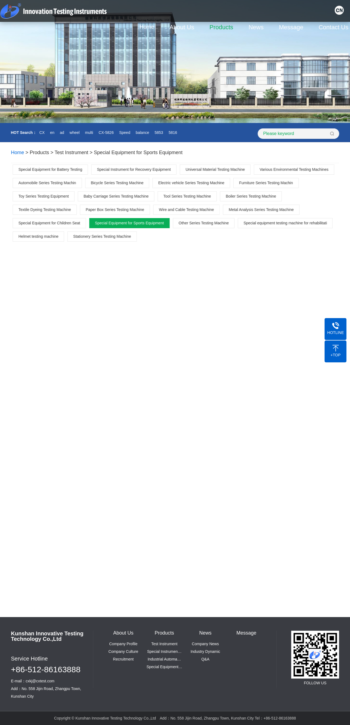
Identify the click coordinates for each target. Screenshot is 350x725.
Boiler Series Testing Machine (251, 196)
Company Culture (123, 651)
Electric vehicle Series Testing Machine (192, 183)
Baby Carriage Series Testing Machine (116, 196)
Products (223, 27)
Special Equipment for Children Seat (50, 223)
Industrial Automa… (164, 659)
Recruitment (123, 659)
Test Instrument (71, 152)
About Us (183, 27)
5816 (172, 132)
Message (292, 27)
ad (61, 132)
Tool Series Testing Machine (188, 196)
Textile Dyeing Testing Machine (45, 209)
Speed (123, 132)
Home (148, 27)
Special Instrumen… (164, 651)
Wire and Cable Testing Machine (187, 209)
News (257, 27)
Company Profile (123, 644)
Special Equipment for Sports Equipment (138, 152)
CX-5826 (105, 132)
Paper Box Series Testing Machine (115, 209)
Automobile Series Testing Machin (48, 183)
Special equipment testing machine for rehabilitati (286, 223)
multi (88, 132)
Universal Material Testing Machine (216, 169)
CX (41, 132)
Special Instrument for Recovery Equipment (134, 169)
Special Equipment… (164, 667)
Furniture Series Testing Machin (267, 183)
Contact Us (335, 27)
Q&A (205, 659)
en (51, 132)
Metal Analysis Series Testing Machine (261, 209)
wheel (74, 132)
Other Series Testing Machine (204, 223)
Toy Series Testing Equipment (44, 196)
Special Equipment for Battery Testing (51, 169)
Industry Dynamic (205, 651)
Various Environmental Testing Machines (294, 169)
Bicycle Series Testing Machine (118, 183)
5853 (158, 132)
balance (141, 132)
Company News (205, 644)
